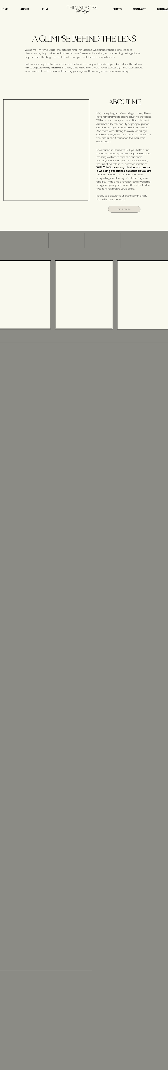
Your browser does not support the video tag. (46, 150)
